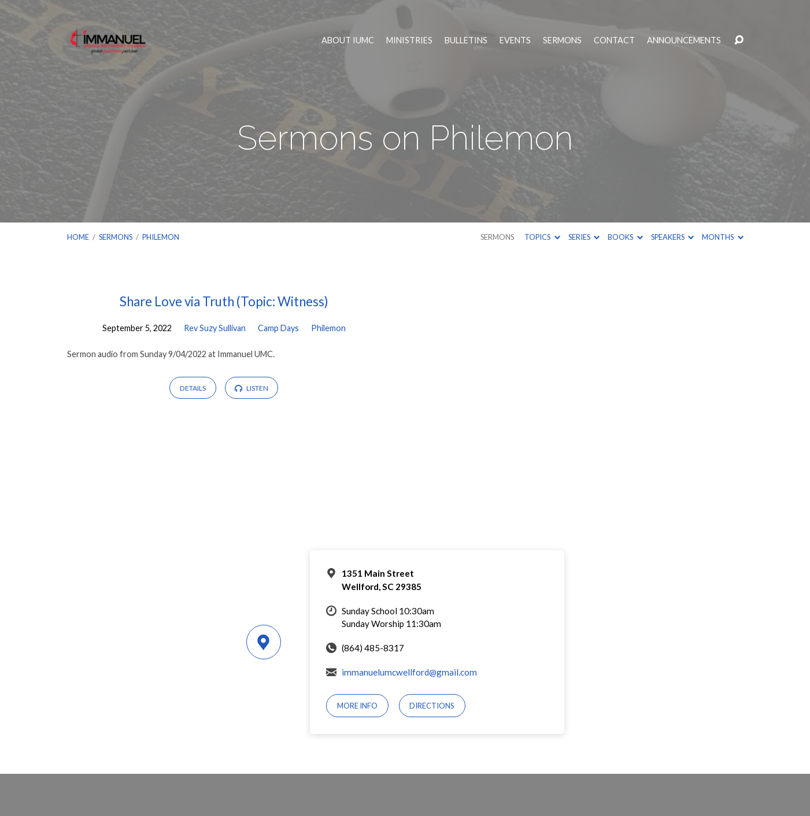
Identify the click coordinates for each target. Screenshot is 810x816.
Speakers (672, 237)
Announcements (684, 40)
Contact (614, 40)
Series (584, 237)
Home (78, 237)
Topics (542, 237)
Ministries (409, 40)
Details (193, 388)
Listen (251, 388)
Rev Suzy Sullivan (215, 328)
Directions (431, 705)
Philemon (160, 237)
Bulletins (466, 40)
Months (722, 237)
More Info (357, 705)
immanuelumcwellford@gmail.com (409, 672)
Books (625, 237)
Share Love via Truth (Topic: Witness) (224, 301)
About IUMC (347, 40)
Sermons (562, 40)
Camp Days (278, 328)
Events (515, 40)
